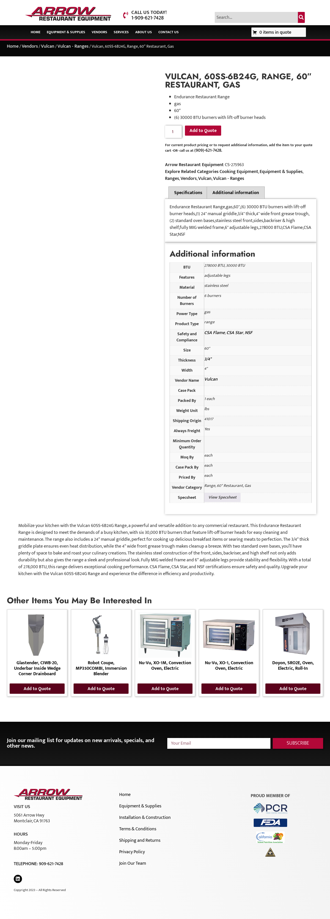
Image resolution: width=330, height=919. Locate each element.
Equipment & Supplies (66, 32)
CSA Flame (214, 333)
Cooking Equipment (239, 172)
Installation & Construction (145, 817)
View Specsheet (222, 497)
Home (35, 32)
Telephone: (26, 864)
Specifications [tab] (188, 193)
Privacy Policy (132, 852)
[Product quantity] (173, 132)
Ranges (172, 178)
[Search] (301, 17)
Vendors (99, 32)
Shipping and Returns (139, 840)
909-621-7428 (51, 864)
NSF (248, 333)
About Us (143, 32)
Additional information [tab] (235, 193)
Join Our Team (132, 863)
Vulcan (47, 46)
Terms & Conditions (137, 829)
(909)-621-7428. (208, 150)
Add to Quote (203, 130)
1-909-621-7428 (147, 17)
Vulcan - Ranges (73, 46)
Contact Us (168, 32)
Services (121, 32)
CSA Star (234, 333)
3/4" (208, 359)
